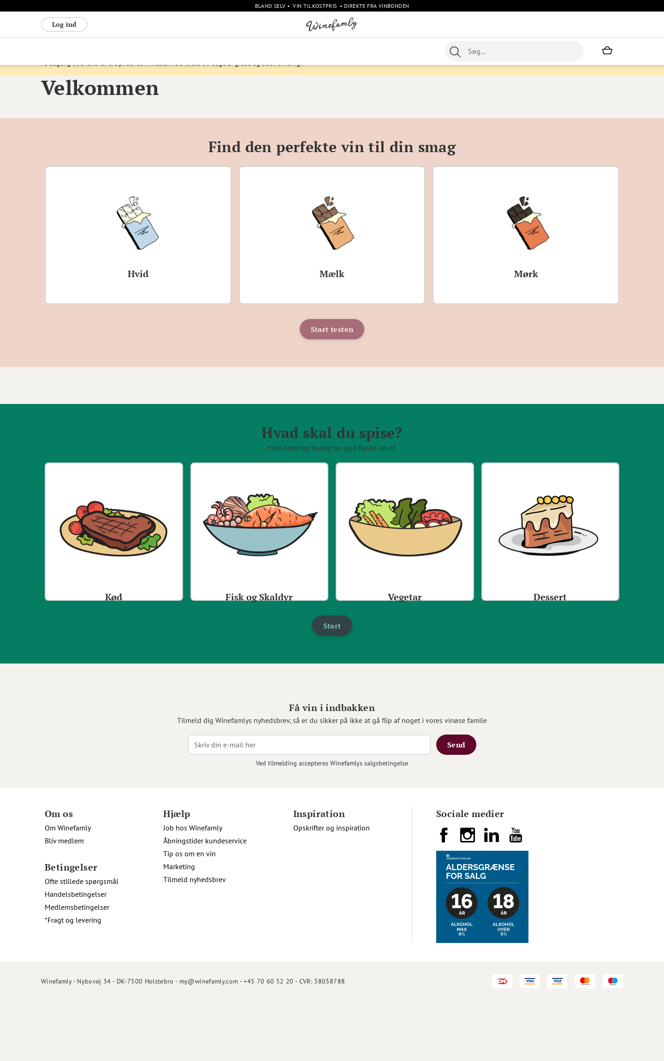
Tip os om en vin (189, 913)
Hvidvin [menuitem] (88, 51)
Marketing (179, 926)
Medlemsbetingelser (77, 967)
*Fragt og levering (73, 979)
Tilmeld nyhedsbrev (194, 939)
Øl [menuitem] (269, 51)
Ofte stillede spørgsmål (82, 941)
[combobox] (514, 51)
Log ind (64, 24)
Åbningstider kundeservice (205, 900)
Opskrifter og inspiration (331, 887)
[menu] (225, 51)
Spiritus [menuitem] (373, 51)
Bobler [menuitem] (143, 51)
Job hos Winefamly (192, 887)
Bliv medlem (64, 900)
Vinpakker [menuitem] (177, 51)
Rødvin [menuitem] (56, 51)
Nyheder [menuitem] (244, 51)
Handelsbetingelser (76, 954)
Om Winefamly (68, 887)
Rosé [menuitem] (116, 51)
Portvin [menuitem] (292, 51)
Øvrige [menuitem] (212, 51)
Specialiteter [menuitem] (332, 51)
